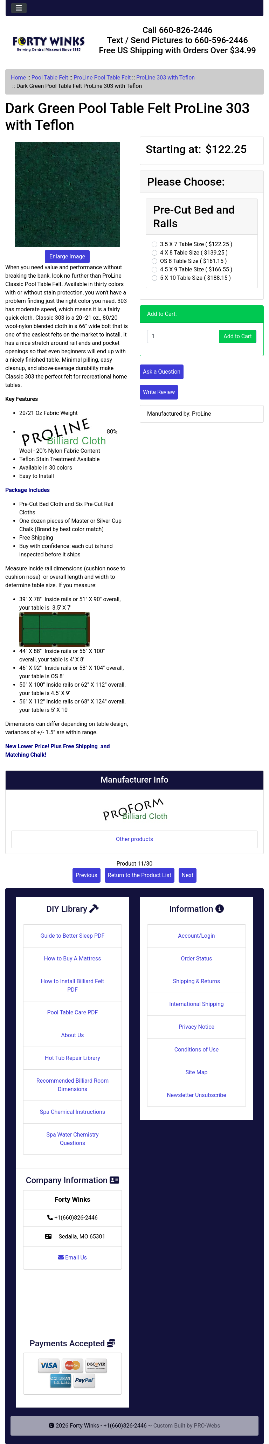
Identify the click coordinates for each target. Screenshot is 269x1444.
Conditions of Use (196, 1049)
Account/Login (196, 935)
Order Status (196, 958)
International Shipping (196, 1004)
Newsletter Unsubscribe (196, 1095)
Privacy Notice (196, 1026)
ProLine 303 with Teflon (165, 77)
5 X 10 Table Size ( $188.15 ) (195, 278)
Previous (86, 875)
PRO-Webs (207, 1425)
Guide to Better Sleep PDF (73, 935)
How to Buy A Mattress (72, 958)
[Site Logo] (48, 41)
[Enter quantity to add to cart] (183, 336)
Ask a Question (161, 371)
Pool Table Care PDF (72, 1012)
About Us (72, 1035)
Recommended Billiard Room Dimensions (72, 1084)
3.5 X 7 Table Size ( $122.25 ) (196, 244)
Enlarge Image (67, 256)
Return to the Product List (139, 875)
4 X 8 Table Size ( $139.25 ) (194, 252)
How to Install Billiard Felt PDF (72, 985)
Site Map (197, 1072)
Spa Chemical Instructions (72, 1112)
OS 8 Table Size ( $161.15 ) (193, 261)
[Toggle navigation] (19, 8)
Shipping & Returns (196, 981)
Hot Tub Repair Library (72, 1058)
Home (18, 77)
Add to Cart (237, 336)
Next (187, 875)
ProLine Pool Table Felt (102, 77)
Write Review (159, 392)
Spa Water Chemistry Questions (72, 1138)
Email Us (72, 1257)
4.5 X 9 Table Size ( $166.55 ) (196, 269)
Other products (134, 839)
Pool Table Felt (50, 77)
